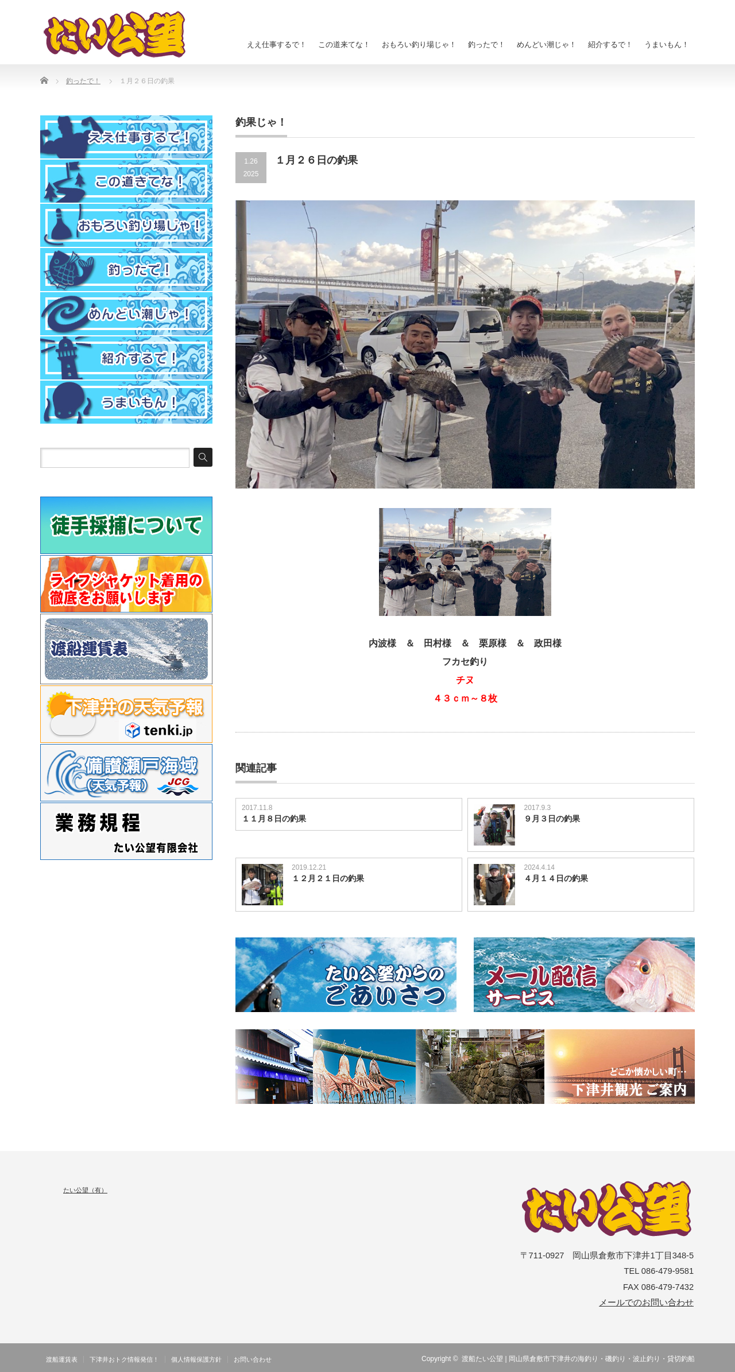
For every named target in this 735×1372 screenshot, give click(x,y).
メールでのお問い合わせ (646, 1302)
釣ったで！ (486, 44)
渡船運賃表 (62, 1359)
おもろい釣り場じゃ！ (419, 44)
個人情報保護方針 (196, 1359)
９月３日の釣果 (552, 818)
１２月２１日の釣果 (328, 878)
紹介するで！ (610, 44)
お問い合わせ (253, 1359)
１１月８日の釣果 (274, 818)
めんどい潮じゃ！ (547, 44)
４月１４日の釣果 (556, 878)
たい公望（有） (85, 1190)
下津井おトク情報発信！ (124, 1359)
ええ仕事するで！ (277, 44)
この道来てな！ (344, 44)
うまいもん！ (666, 44)
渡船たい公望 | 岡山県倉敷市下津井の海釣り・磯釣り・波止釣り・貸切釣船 (578, 1359)
